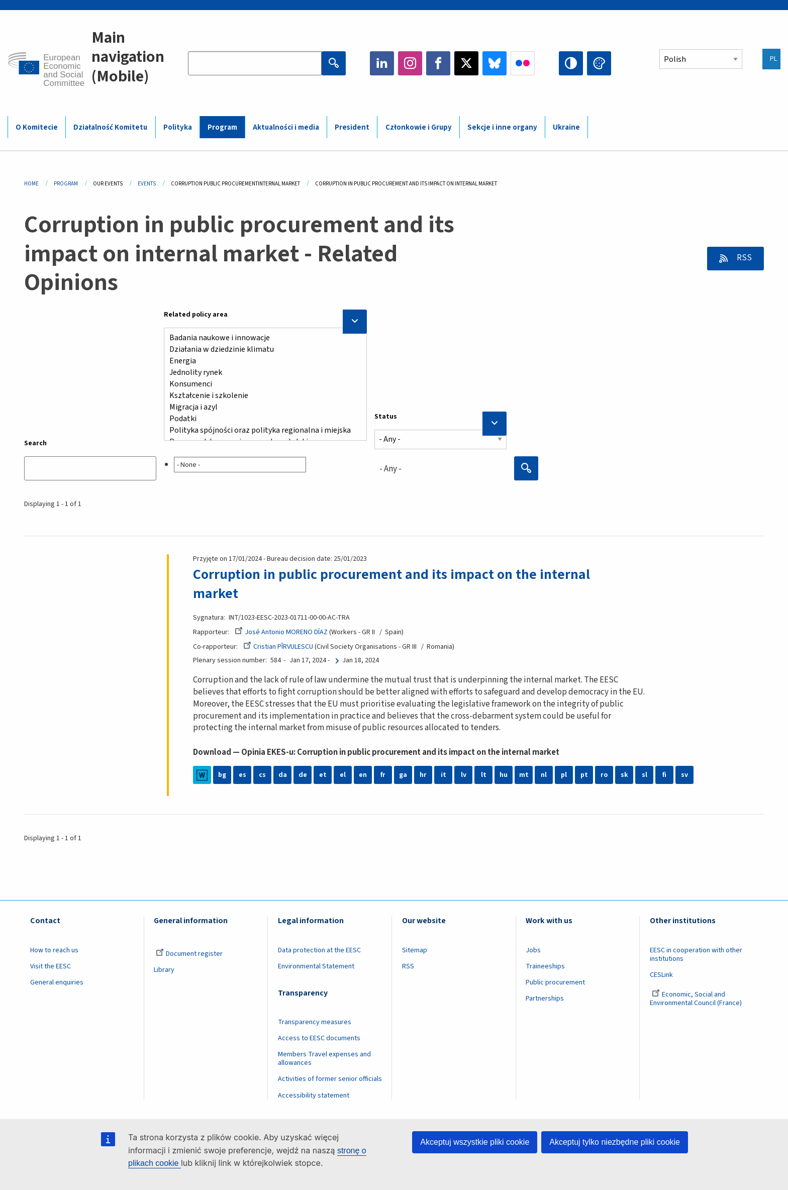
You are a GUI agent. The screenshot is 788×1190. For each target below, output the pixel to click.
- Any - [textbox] (390, 469)
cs (262, 775)
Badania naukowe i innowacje (261, 338)
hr (423, 775)
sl (644, 775)
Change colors (599, 63)
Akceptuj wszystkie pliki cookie (474, 1142)
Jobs (533, 950)
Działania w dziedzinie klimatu (261, 349)
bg (222, 775)
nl (544, 775)
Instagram (410, 63)
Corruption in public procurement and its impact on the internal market (391, 584)
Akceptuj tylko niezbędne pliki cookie (614, 1142)
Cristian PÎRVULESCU (278, 647)
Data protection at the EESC (319, 950)
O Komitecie (37, 127)
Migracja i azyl (261, 407)
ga (403, 775)
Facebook (438, 63)
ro (604, 775)
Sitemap (414, 950)
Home (31, 183)
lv (463, 775)
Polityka (177, 127)
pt (584, 775)
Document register (189, 954)
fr (382, 775)
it (443, 775)
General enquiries (56, 982)
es (242, 775)
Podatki (261, 419)
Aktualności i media (286, 127)
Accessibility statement (313, 1095)
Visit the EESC (50, 966)
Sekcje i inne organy (502, 127)
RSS (743, 258)
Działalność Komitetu (110, 127)
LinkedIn (382, 63)
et (323, 775)
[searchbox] (240, 464)
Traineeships (545, 966)
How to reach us (54, 950)
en (363, 775)
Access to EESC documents (319, 1038)
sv (684, 775)
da (282, 775)
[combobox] (265, 462)
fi (664, 775)
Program (222, 127)
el (343, 775)
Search (35, 443)
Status (385, 417)
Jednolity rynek (261, 372)
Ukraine (566, 127)
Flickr (523, 63)
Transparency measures (314, 1022)
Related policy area (196, 315)
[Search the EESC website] (255, 63)
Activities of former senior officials (330, 1079)
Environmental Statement (316, 966)
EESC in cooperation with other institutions (696, 954)
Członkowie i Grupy (418, 127)
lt (483, 775)
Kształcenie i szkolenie (261, 396)
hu (504, 775)
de (303, 775)
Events (147, 183)
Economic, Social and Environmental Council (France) (696, 998)
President (352, 127)
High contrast (571, 63)
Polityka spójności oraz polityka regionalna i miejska (261, 430)
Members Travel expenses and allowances (324, 1058)
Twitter (466, 63)
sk (624, 775)
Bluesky (494, 63)
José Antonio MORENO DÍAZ (281, 632)
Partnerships (545, 999)
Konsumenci (261, 384)
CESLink (661, 975)
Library (164, 970)
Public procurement (555, 982)
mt (524, 775)
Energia (261, 361)
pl (564, 775)
